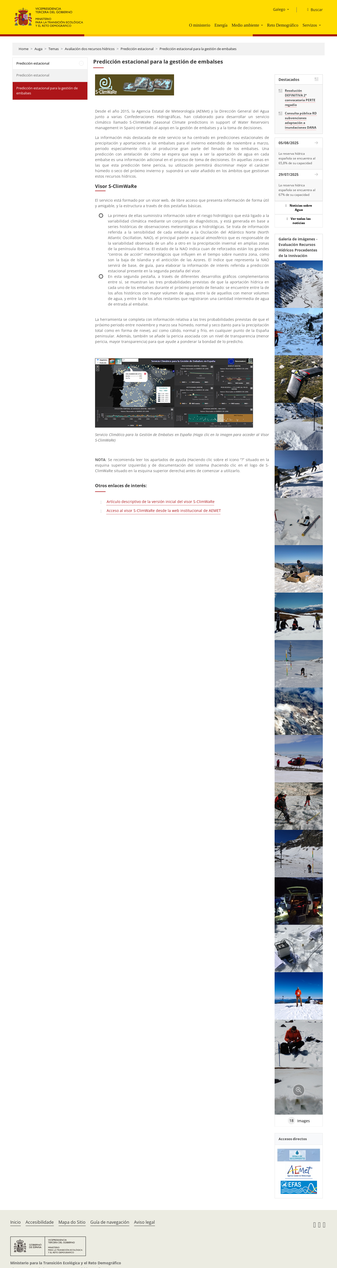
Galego (279, 9)
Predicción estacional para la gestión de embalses (198, 48)
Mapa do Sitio (72, 1222)
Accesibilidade (40, 1222)
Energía (220, 25)
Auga (38, 48)
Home (23, 48)
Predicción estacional (137, 48)
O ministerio (199, 25)
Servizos (310, 25)
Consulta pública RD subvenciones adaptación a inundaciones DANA (301, 120)
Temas (53, 48)
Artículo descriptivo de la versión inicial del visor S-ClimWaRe (161, 501)
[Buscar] (313, 9)
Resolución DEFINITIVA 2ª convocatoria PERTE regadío (300, 97)
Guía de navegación (109, 1222)
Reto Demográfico (282, 25)
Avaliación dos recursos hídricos (90, 48)
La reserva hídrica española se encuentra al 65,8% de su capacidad (297, 158)
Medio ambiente (245, 25)
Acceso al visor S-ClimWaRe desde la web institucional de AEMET (164, 510)
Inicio (15, 1222)
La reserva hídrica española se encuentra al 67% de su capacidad (297, 190)
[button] (262, 25)
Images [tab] (299, 1120)
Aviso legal (144, 1222)
